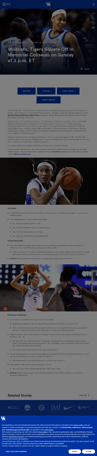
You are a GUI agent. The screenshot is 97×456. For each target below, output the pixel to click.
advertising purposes (16, 437)
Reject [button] (74, 451)
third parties (43, 432)
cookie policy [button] (48, 430)
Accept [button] (88, 451)
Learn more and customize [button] (16, 451)
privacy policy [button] (79, 425)
